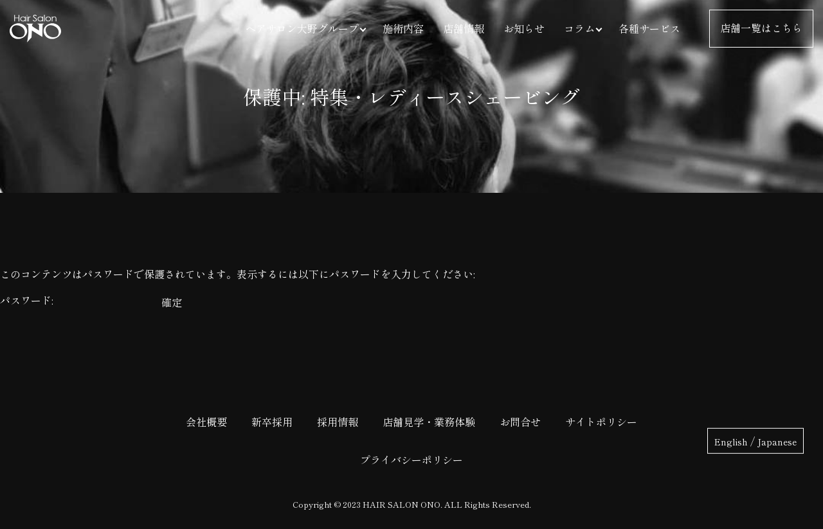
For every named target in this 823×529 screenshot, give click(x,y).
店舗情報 (463, 28)
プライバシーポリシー (411, 459)
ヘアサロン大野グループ (302, 28)
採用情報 (337, 421)
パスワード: (79, 300)
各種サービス (649, 28)
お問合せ (520, 421)
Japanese (777, 441)
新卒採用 (272, 421)
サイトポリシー (601, 421)
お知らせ (524, 28)
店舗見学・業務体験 (429, 421)
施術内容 (403, 28)
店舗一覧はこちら (761, 28)
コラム (579, 28)
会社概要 (206, 421)
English (731, 441)
